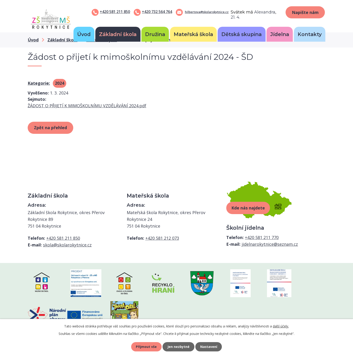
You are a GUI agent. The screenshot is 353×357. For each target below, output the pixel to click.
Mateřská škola (193, 34)
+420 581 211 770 (262, 237)
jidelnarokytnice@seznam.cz (270, 244)
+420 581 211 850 (115, 11)
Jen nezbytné (178, 346)
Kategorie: (39, 83)
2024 (59, 83)
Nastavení (208, 346)
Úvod (84, 34)
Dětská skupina (241, 34)
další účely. (281, 326)
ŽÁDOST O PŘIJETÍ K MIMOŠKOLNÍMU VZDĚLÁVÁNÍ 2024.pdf (87, 105)
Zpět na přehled (50, 127)
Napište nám (305, 12)
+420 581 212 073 (162, 238)
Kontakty (310, 34)
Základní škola (118, 34)
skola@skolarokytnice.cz (67, 245)
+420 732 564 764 (157, 11)
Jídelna (279, 34)
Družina (155, 34)
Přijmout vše (146, 346)
